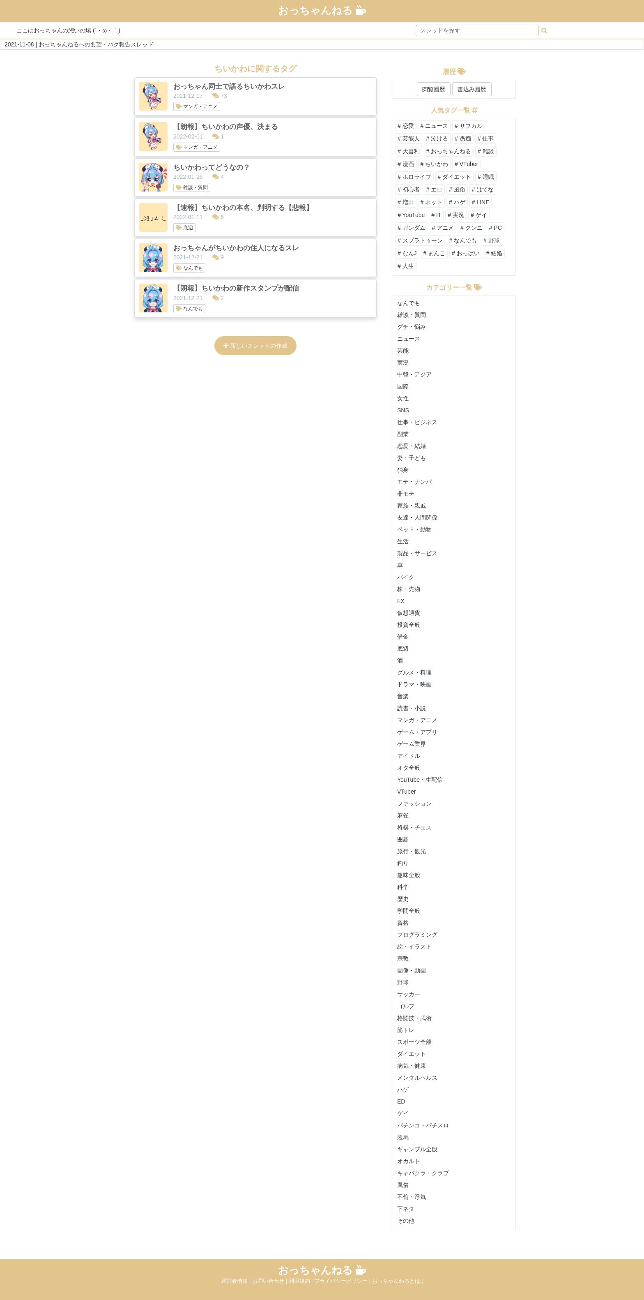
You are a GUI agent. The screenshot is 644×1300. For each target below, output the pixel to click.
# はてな (483, 189)
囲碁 (403, 839)
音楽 (403, 696)
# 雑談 (486, 151)
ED (401, 1101)
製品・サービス (417, 553)
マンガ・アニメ (417, 720)
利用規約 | (302, 1281)
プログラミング (417, 934)
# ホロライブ (414, 176)
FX (401, 601)
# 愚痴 (463, 138)
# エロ (434, 189)
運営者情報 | (236, 1281)
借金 (403, 636)
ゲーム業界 (411, 744)
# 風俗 (457, 189)
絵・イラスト (414, 946)
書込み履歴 (472, 89)
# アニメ (443, 227)
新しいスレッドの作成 (255, 345)
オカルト (408, 1161)
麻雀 (403, 815)
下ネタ (405, 1208)
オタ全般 (408, 767)
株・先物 (408, 589)
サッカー (408, 994)
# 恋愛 (406, 125)
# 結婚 (494, 253)
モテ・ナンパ (414, 481)
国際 (403, 386)
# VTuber (466, 164)
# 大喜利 (409, 151)
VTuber (406, 791)
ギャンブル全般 (417, 1149)
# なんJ (407, 253)
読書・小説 (411, 708)
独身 (403, 469)
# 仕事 (486, 138)
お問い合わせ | (270, 1281)
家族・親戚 (411, 505)
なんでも (408, 303)
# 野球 (491, 240)
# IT (436, 215)
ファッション (414, 803)
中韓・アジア (414, 374)
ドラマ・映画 (414, 684)
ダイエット (411, 1054)
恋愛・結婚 (411, 446)
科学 (403, 887)
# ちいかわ (434, 164)
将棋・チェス (414, 827)
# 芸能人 (409, 138)
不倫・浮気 (411, 1197)
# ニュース (434, 125)
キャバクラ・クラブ (423, 1173)
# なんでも (463, 240)
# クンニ (471, 227)
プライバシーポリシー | (343, 1281)
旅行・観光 (411, 851)
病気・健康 (411, 1065)
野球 (403, 982)
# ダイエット (455, 176)
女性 (403, 398)
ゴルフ (405, 1006)
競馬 (403, 1137)
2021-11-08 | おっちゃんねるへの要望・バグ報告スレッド (79, 44)
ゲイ (403, 1113)
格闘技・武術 (414, 1018)
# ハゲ (457, 202)
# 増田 (406, 202)
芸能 (403, 350)
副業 (403, 434)
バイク (405, 577)
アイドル (408, 756)
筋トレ (405, 1030)
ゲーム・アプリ (417, 732)
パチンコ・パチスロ (423, 1125)
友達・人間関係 (417, 517)
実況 (403, 362)
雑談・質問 (411, 315)
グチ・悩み (411, 326)
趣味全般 (408, 875)
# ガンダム (412, 227)
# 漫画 (406, 164)
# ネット (432, 202)
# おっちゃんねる (449, 151)
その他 (405, 1220)
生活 (403, 541)
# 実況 (456, 215)
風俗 (403, 1185)
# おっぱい (466, 253)
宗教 (403, 958)
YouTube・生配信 (420, 779)
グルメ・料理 (414, 672)
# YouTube (411, 215)
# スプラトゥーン (420, 240)
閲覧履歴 (433, 89)
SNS (403, 410)
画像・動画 (411, 970)
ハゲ (403, 1089)
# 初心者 (409, 189)
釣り (403, 863)
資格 (403, 922)
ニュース (408, 338)
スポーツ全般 (414, 1042)
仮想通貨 (408, 613)
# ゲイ (479, 215)
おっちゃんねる (322, 10)
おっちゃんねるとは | (397, 1281)
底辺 (403, 648)
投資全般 (408, 624)
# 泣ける (437, 138)
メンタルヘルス (417, 1077)
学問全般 (408, 910)
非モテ (405, 493)
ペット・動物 (414, 529)
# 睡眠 (486, 176)
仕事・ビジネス (417, 422)
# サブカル (469, 125)
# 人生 (406, 266)
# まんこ (434, 253)
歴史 (403, 899)
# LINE (481, 202)
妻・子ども (411, 458)
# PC (495, 227)
